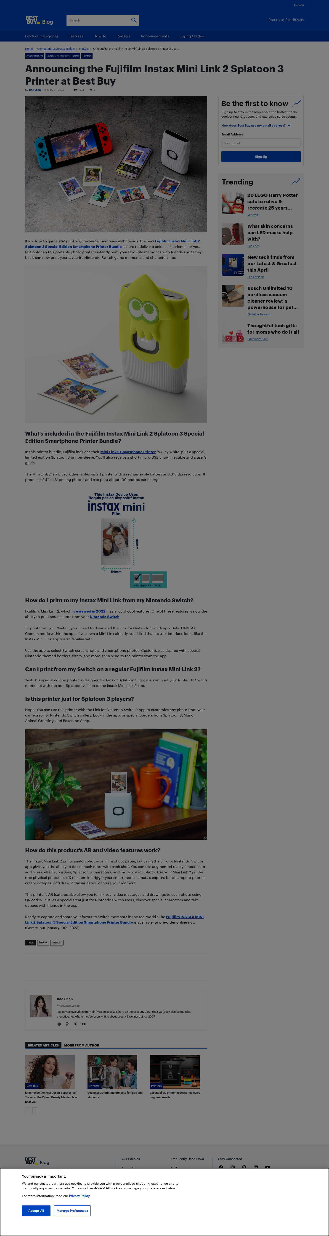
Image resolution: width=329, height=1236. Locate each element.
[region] (164, 1202)
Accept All (36, 1211)
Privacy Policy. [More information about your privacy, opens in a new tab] (79, 1196)
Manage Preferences (72, 1211)
